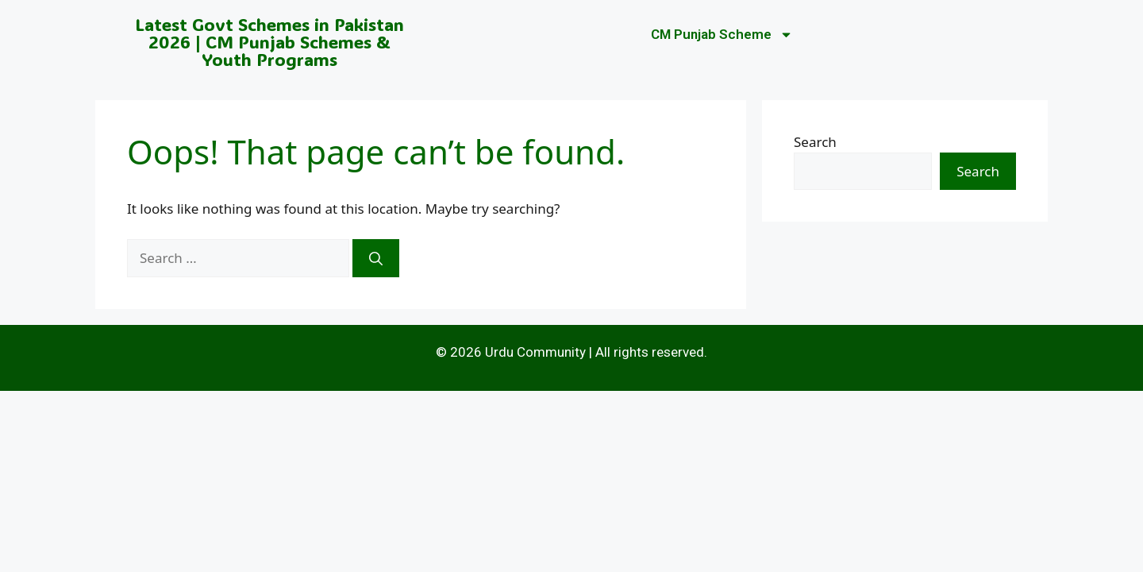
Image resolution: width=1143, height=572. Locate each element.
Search (815, 142)
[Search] (375, 258)
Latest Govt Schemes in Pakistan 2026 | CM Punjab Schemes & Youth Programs (269, 42)
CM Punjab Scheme (722, 34)
